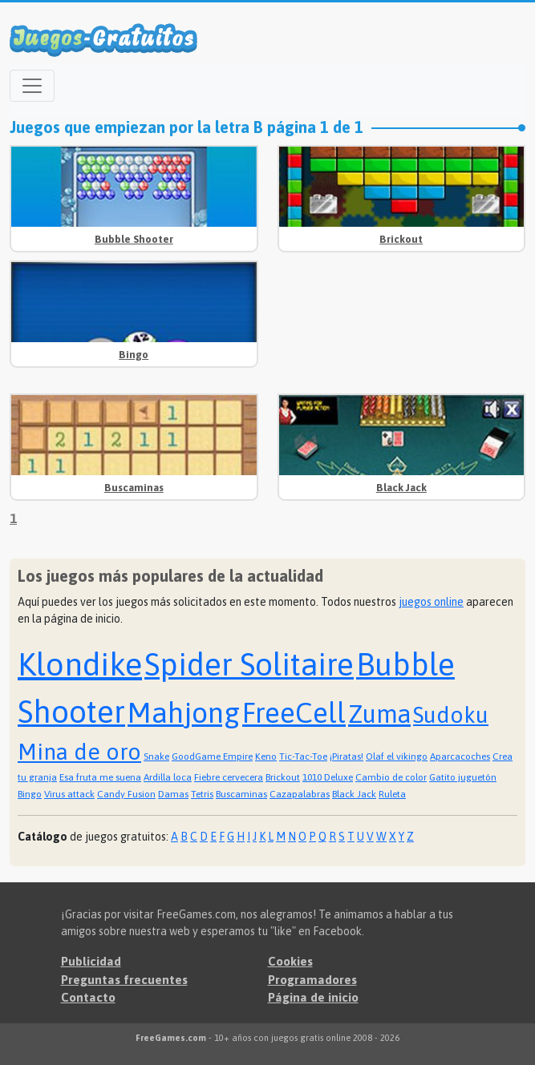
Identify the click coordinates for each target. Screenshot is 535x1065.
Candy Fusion (126, 794)
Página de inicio (313, 997)
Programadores (312, 979)
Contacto (88, 997)
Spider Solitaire (249, 664)
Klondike (80, 664)
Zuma (379, 714)
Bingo (133, 355)
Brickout (401, 239)
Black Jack (401, 488)
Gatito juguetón (462, 777)
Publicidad (91, 961)
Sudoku (450, 715)
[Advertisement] (401, 324)
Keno (266, 756)
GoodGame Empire (212, 756)
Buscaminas (134, 488)
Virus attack (69, 794)
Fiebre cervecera (228, 777)
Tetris (202, 794)
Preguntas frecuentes (124, 979)
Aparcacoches (460, 756)
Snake (156, 756)
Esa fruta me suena (100, 777)
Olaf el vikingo (397, 756)
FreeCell (294, 712)
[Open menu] (32, 86)
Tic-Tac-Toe (303, 756)
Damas (173, 794)
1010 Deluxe (327, 777)
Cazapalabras (300, 794)
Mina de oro (79, 751)
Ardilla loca (168, 777)
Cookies (290, 961)
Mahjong (184, 712)
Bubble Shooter (134, 239)
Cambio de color (391, 777)
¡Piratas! (346, 756)
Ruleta (392, 794)
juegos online (431, 601)
